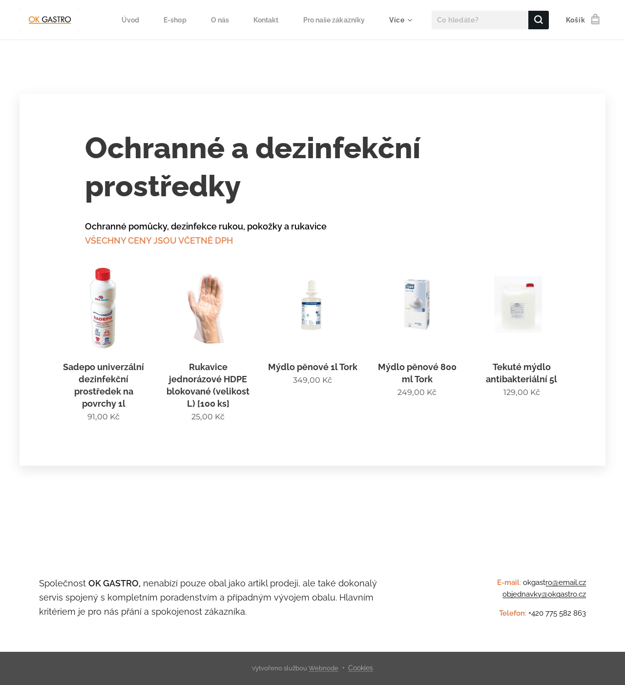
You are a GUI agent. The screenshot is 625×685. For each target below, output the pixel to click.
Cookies (360, 668)
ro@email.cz (565, 582)
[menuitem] (124, 20)
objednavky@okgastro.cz (544, 594)
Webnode (323, 668)
